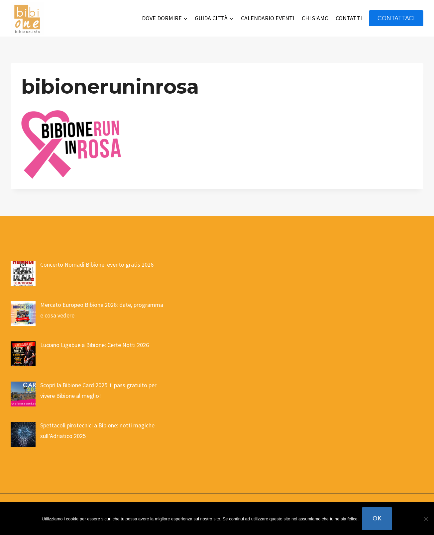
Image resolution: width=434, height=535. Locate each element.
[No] (425, 518)
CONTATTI (349, 18)
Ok (377, 518)
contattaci (396, 18)
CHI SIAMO (315, 18)
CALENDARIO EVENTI (267, 18)
